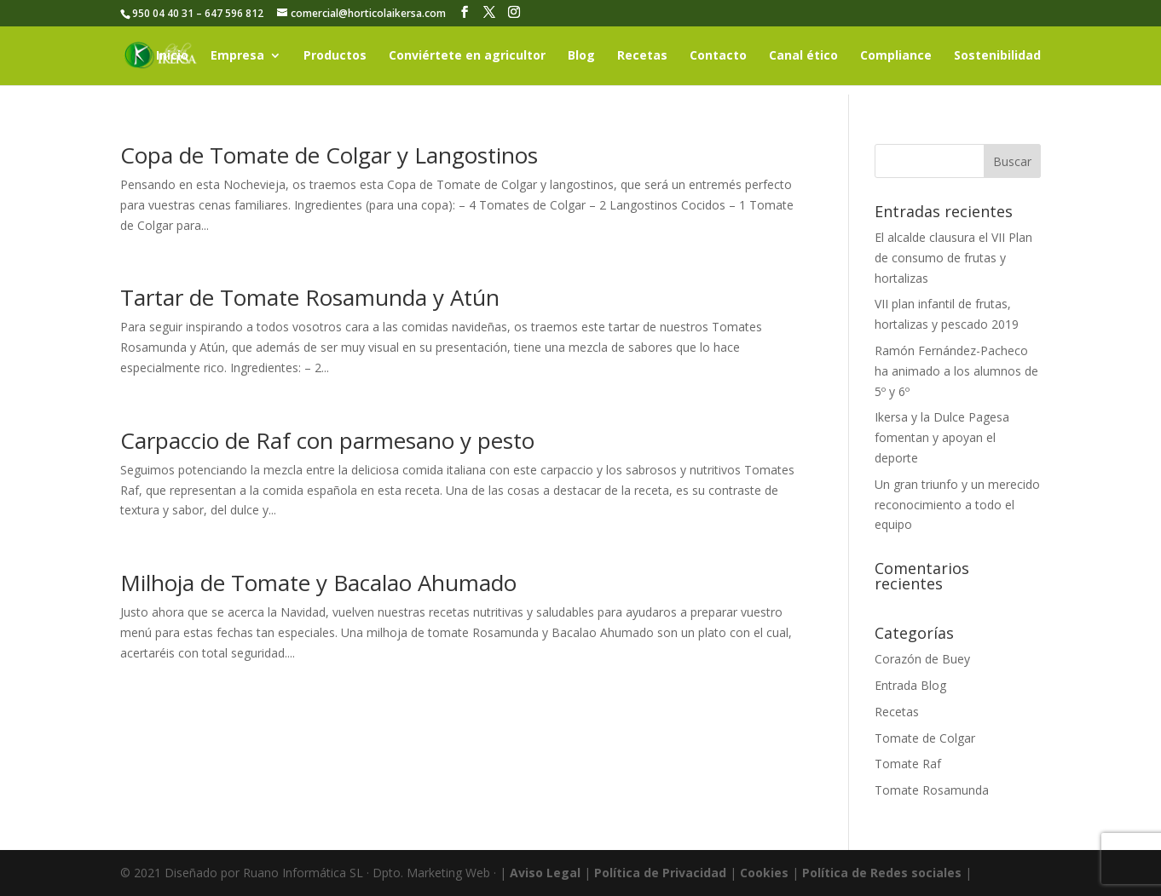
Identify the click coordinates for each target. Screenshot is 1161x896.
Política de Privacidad (660, 872)
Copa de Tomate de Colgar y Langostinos (329, 155)
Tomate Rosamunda (932, 790)
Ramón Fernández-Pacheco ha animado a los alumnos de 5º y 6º (956, 370)
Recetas (642, 56)
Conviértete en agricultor (467, 56)
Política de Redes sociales (882, 872)
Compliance (896, 56)
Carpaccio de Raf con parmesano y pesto (327, 440)
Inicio (172, 56)
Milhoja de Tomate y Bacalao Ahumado (318, 582)
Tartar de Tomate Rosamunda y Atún (310, 297)
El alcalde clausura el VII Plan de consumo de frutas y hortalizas (953, 257)
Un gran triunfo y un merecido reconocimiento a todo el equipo (957, 504)
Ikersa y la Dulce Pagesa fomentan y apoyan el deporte (942, 437)
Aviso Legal (545, 872)
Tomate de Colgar (925, 738)
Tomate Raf (908, 763)
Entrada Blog (910, 685)
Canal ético (803, 56)
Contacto (718, 56)
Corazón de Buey (922, 659)
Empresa (237, 56)
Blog (581, 56)
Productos (335, 56)
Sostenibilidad (997, 56)
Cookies (764, 872)
